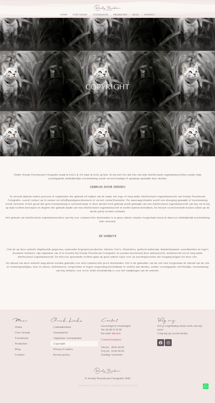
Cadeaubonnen (62, 327)
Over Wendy (80, 14)
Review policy (61, 354)
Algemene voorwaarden (67, 338)
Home (63, 14)
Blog (136, 14)
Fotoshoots (100, 14)
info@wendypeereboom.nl (76, 200)
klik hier (116, 333)
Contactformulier (111, 339)
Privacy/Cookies (63, 349)
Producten (120, 14)
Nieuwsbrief (60, 332)
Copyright (59, 343)
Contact (149, 14)
